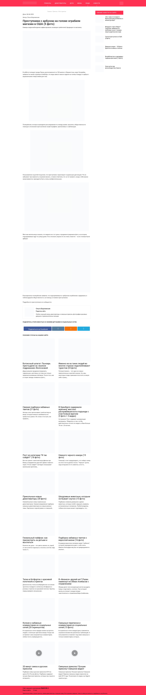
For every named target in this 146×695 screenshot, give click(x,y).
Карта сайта (27, 690)
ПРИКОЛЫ (47, 3)
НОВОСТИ (96, 3)
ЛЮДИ (87, 3)
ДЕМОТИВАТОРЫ (60, 3)
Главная (49, 11)
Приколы (55, 11)
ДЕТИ (72, 3)
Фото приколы (62, 11)
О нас (35, 690)
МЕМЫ (79, 3)
